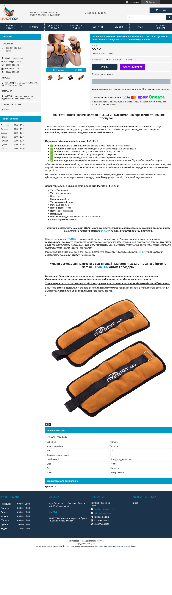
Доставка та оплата (55, 27)
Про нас (34, 27)
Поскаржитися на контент (102, 546)
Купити (104, 67)
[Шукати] (169, 17)
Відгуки (119, 27)
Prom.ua (100, 541)
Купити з (132, 67)
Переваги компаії (161, 27)
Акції (140, 27)
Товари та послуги (10, 27)
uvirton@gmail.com (12, 61)
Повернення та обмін (76, 27)
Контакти (97, 27)
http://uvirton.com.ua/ (14, 58)
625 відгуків (134, 2)
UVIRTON (106, 231)
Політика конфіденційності (125, 546)
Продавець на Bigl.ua (86, 544)
